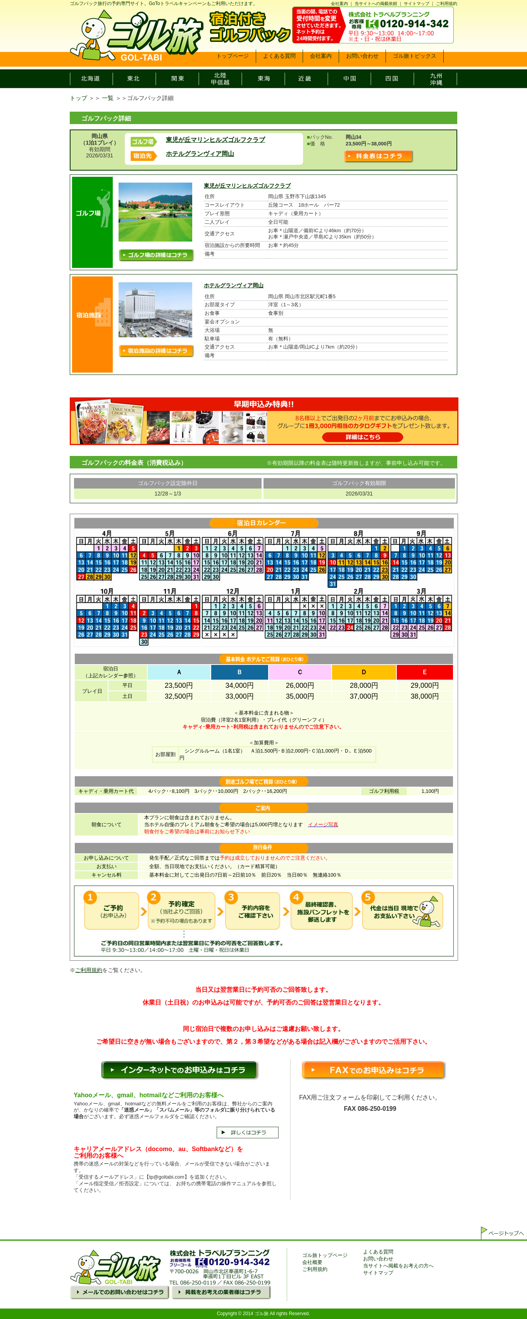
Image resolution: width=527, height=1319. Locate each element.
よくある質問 (378, 1252)
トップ (78, 98)
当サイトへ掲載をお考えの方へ (398, 1266)
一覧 (108, 98)
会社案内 (339, 3)
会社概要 (312, 1262)
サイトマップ (416, 3)
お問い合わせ (378, 1259)
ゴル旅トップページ (325, 1255)
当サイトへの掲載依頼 (376, 3)
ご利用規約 (446, 3)
